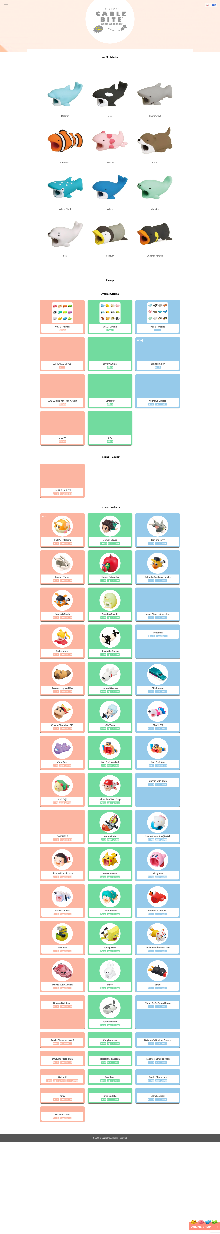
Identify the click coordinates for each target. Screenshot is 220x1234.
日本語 (212, 5)
